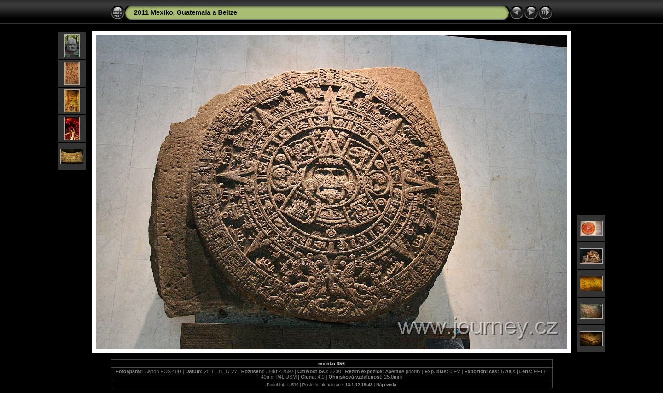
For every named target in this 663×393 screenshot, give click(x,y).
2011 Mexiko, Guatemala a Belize (185, 12)
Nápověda (386, 384)
